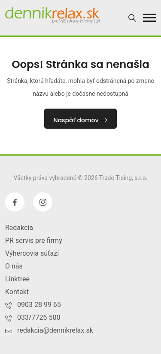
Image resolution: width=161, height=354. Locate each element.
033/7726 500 (39, 317)
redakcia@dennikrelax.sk (55, 330)
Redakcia (19, 228)
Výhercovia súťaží (32, 253)
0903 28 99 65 (39, 305)
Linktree (17, 279)
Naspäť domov (81, 120)
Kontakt (17, 292)
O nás (14, 266)
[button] (149, 18)
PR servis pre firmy (33, 240)
